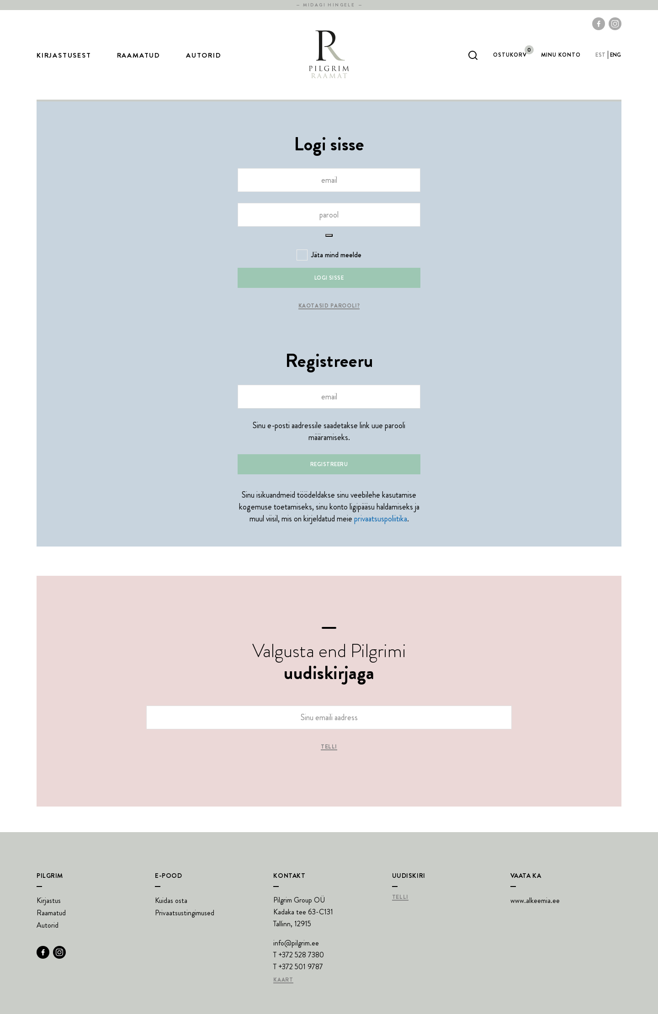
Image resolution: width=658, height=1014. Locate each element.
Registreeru (329, 464)
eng (615, 55)
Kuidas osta (171, 900)
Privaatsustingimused (184, 913)
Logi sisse (329, 278)
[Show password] (329, 235)
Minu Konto (561, 55)
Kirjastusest (64, 55)
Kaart (283, 980)
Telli (329, 747)
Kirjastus (49, 900)
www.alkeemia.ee (535, 900)
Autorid (204, 55)
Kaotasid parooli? (329, 306)
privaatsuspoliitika (380, 519)
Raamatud (138, 55)
